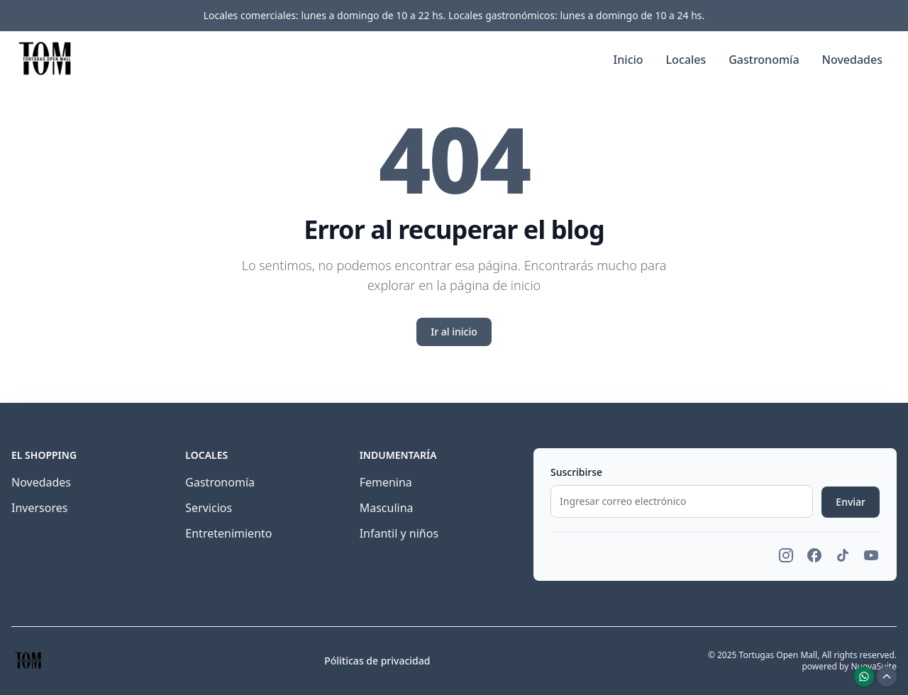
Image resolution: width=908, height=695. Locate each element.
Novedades (852, 59)
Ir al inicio (454, 331)
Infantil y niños (399, 533)
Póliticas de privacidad (377, 660)
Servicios (208, 508)
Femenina (386, 482)
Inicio (628, 59)
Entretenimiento (228, 533)
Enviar (850, 501)
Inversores (39, 508)
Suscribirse (576, 472)
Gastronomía (764, 59)
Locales (686, 59)
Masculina (387, 508)
